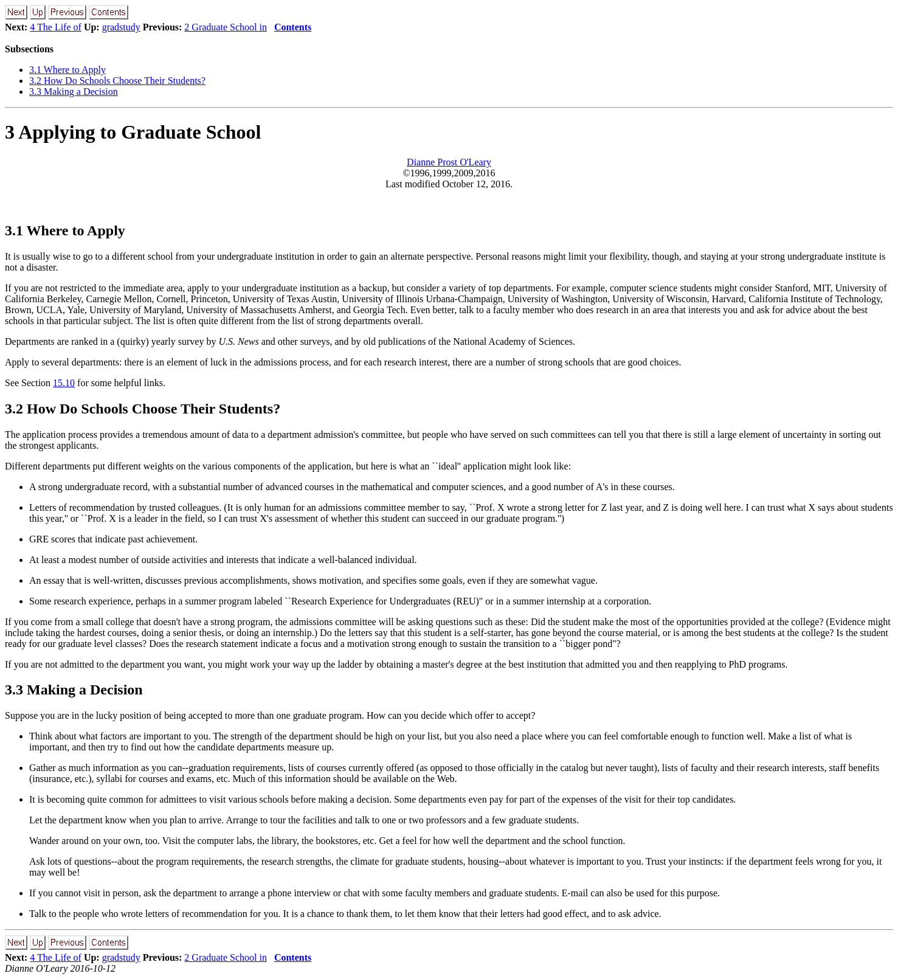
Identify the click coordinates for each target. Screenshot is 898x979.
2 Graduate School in (225, 27)
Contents (292, 27)
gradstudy (121, 27)
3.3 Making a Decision (73, 91)
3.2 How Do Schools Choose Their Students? (117, 80)
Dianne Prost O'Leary (449, 162)
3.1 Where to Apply (67, 69)
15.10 (64, 383)
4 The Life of (55, 27)
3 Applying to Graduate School (133, 132)
